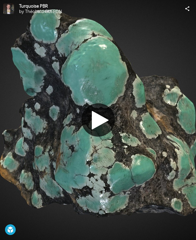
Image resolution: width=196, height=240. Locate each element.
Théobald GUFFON (43, 11)
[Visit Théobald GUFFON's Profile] (8, 8)
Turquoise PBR (33, 6)
